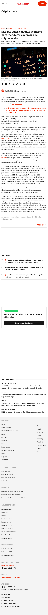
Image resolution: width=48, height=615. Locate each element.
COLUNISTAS (5, 460)
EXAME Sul (4, 512)
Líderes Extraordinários (8, 532)
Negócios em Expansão (8, 555)
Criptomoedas (6, 219)
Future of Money (12, 28)
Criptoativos (9, 11)
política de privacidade (8, 603)
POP (38, 452)
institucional (5, 595)
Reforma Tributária (7, 528)
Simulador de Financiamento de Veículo (13, 498)
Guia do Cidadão (6, 471)
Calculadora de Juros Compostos (11, 494)
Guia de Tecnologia (7, 474)
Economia (4, 440)
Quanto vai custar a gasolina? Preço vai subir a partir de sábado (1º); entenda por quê (24, 268)
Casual (39, 429)
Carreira (4, 437)
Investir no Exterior (7, 525)
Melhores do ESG (6, 552)
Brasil (3, 434)
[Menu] (2, 3)
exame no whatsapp (11, 311)
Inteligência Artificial (7, 450)
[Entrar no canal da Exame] (24, 323)
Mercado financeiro (27, 217)
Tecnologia (40, 442)
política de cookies (7, 600)
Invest (3, 453)
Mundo (39, 426)
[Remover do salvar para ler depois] (24, 84)
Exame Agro (40, 439)
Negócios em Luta (6, 535)
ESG (2, 444)
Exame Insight (5, 447)
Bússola (12, 409)
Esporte (39, 435)
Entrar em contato (7, 565)
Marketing (40, 432)
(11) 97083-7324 (10, 587)
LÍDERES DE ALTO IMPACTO (9, 431)
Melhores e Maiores (7, 549)
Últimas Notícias (6, 427)
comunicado (5, 138)
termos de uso (5, 597)
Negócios (4, 457)
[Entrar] (42, 3)
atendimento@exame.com (10, 577)
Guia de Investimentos (8, 477)
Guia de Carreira (6, 481)
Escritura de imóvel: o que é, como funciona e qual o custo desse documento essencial (24, 276)
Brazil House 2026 (6, 509)
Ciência (39, 448)
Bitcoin (38, 217)
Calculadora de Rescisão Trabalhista (12, 491)
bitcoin (4, 158)
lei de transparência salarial (10, 606)
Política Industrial (6, 538)
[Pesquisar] (6, 3)
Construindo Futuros (7, 519)
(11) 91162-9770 (10, 568)
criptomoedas (17, 104)
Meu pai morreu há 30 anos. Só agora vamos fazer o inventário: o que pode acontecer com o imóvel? (24, 261)
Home (3, 28)
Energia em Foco (6, 522)
